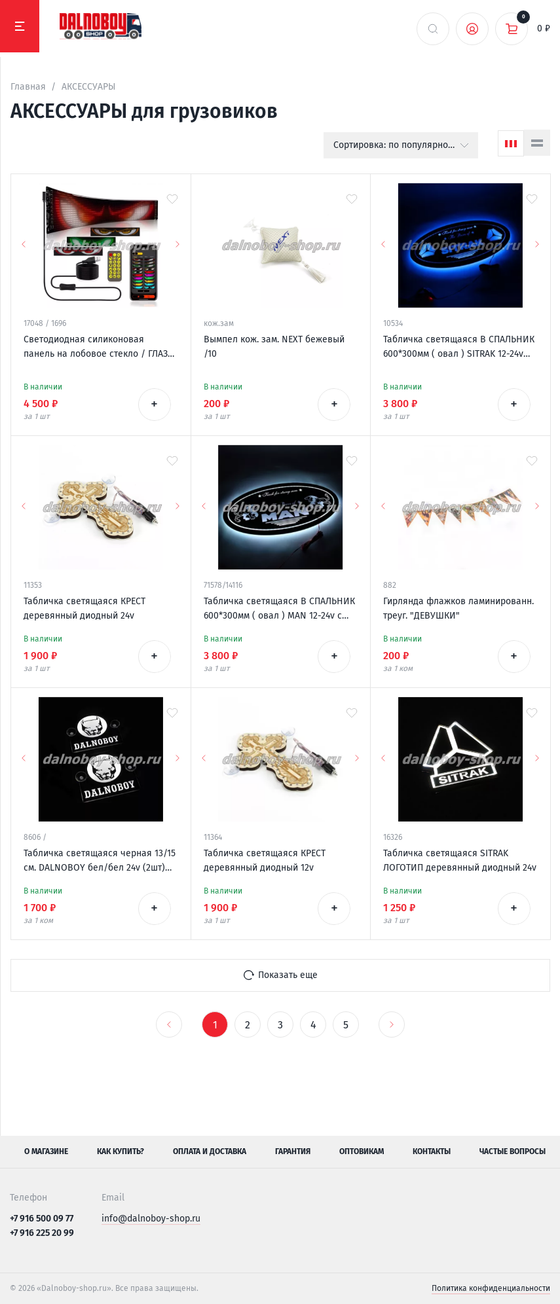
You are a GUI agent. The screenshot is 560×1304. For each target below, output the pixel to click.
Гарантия (292, 1151)
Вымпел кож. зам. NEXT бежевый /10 (274, 346)
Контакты (432, 1151)
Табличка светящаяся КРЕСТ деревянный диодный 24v (84, 608)
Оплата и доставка (209, 1151)
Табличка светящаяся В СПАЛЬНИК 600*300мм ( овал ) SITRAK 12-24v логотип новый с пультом (458, 347)
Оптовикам (361, 1151)
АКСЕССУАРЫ (88, 86)
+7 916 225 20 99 (42, 1233)
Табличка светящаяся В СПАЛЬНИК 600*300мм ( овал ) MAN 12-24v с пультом (279, 609)
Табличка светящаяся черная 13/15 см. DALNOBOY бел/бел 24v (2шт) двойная (100, 861)
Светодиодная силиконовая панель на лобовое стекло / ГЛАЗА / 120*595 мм (98, 347)
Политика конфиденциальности (491, 1288)
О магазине (46, 1151)
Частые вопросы (512, 1151)
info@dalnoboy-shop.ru (151, 1218)
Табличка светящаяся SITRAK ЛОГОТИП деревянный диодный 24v (459, 860)
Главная (28, 86)
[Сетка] (511, 143)
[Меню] (19, 26)
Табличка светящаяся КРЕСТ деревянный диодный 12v (265, 860)
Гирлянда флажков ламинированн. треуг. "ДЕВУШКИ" (458, 608)
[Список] (537, 143)
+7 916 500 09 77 (41, 1218)
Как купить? (120, 1151)
